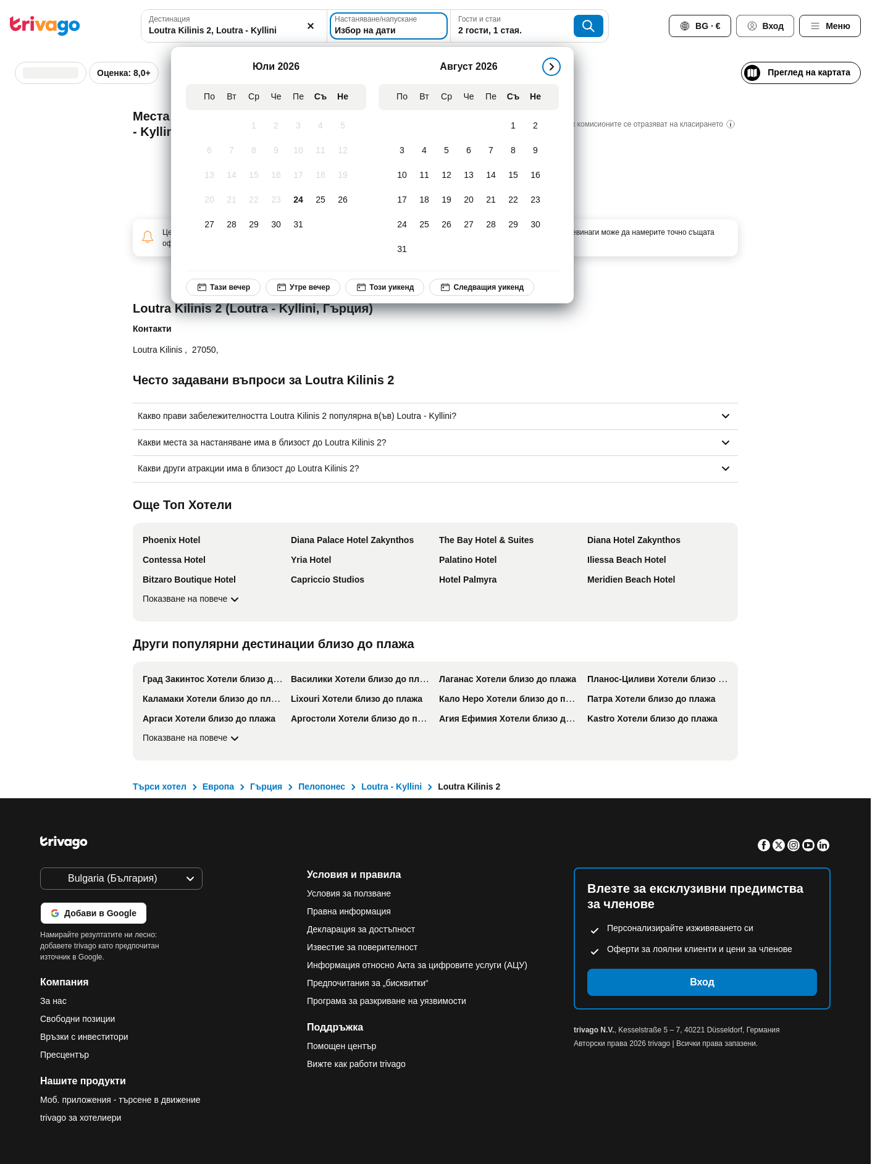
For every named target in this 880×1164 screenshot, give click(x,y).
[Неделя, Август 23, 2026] (535, 200)
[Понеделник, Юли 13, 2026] (209, 175)
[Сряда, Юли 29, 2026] (254, 225)
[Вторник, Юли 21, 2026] (231, 200)
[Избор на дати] (388, 26)
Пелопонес (321, 786)
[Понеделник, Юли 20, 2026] (209, 200)
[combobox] (234, 26)
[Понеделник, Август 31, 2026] (402, 249)
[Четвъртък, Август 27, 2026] (469, 225)
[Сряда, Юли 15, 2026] (254, 175)
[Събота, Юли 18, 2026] (320, 175)
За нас (53, 1001)
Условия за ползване (349, 893)
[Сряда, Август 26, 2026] (446, 225)
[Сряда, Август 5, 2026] (446, 151)
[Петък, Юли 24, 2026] (298, 200)
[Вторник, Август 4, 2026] (424, 151)
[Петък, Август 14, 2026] (491, 175)
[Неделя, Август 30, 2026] (535, 225)
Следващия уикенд (482, 287)
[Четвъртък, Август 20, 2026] (469, 200)
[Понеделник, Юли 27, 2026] (209, 225)
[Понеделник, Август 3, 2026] (402, 151)
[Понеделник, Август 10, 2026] (402, 175)
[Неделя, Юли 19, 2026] (343, 175)
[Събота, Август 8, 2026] (513, 151)
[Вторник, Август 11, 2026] (424, 175)
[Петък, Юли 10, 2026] (298, 151)
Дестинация (169, 19)
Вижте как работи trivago (356, 1064)
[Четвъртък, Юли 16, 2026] (276, 175)
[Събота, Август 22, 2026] (513, 200)
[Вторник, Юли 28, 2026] (231, 225)
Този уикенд (385, 287)
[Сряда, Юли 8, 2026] (254, 151)
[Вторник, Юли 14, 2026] (231, 175)
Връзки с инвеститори (84, 1037)
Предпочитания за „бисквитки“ (369, 983)
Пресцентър (64, 1055)
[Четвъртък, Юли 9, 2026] (276, 151)
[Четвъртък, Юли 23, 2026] (276, 200)
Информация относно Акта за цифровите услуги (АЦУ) (417, 965)
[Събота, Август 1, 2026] (513, 126)
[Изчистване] (311, 26)
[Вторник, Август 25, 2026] (424, 225)
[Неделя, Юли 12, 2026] (343, 151)
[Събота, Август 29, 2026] (513, 225)
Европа (218, 786)
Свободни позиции (77, 1019)
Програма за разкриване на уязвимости (386, 1001)
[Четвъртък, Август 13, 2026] (469, 175)
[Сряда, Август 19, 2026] (446, 200)
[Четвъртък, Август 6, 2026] (469, 151)
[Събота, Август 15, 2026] (513, 175)
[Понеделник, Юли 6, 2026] (209, 151)
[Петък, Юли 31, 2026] (298, 225)
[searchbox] (234, 30)
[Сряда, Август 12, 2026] (446, 175)
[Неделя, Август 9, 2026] (535, 151)
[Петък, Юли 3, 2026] (298, 126)
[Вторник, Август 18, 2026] (424, 200)
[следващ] (551, 66)
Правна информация (349, 911)
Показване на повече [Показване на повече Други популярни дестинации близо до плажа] (192, 738)
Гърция (266, 786)
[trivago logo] (45, 26)
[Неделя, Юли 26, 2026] (343, 200)
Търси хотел (159, 786)
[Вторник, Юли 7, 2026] (231, 151)
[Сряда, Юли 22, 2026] (254, 200)
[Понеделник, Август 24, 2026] (402, 225)
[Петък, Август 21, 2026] (491, 200)
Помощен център (341, 1046)
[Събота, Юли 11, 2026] (320, 151)
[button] (234, 26)
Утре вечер (303, 287)
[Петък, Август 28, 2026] (491, 225)
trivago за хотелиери (80, 1118)
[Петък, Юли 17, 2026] (298, 175)
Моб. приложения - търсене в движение (120, 1100)
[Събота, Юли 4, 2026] (320, 126)
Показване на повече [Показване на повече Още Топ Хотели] (192, 599)
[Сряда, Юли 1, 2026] (254, 126)
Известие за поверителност (362, 947)
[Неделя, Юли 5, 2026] (343, 126)
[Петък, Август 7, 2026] (491, 151)
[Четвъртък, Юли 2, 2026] (276, 126)
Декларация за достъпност (361, 929)
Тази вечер (223, 287)
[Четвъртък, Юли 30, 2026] (276, 225)
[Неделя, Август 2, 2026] (535, 126)
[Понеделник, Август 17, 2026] (402, 200)
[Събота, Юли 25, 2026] (320, 200)
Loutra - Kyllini (391, 786)
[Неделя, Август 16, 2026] (535, 175)
